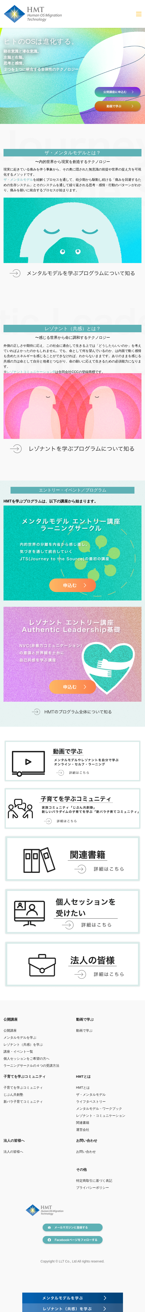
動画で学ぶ (84, 1030)
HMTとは (83, 1087)
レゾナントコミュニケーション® (31, 372)
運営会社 (82, 1129)
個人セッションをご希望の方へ (26, 1058)
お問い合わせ (86, 1140)
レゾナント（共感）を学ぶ (23, 1044)
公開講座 (10, 1030)
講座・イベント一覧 (18, 1051)
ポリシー (102, 1187)
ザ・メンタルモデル (18, 179)
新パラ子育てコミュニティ (23, 1101)
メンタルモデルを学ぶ (20, 1037)
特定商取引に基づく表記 (94, 1180)
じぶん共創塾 (13, 1094)
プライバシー (86, 1187)
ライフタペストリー (91, 1101)
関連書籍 (82, 1122)
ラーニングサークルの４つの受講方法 (31, 1065)
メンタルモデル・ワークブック (99, 1108)
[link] (72, 200)
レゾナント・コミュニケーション (100, 1115)
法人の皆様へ (13, 1151)
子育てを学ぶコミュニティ (23, 1087)
